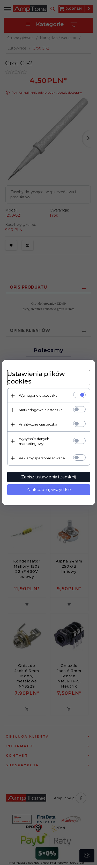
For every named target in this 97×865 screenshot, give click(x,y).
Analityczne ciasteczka (38, 424)
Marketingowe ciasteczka (41, 410)
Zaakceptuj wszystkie (48, 489)
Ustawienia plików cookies (36, 377)
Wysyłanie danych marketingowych (34, 441)
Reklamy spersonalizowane (42, 458)
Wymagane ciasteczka (38, 395)
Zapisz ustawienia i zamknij (48, 477)
